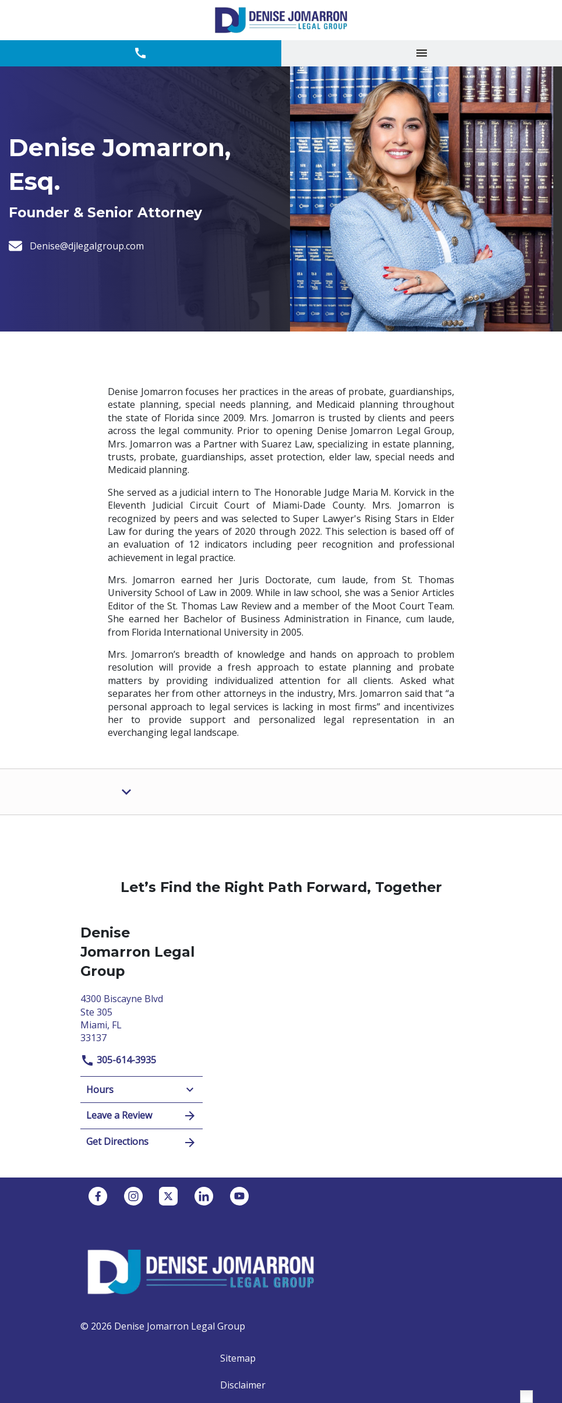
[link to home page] (281, 20)
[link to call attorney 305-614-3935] (140, 53)
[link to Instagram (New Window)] (133, 1196)
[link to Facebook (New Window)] (98, 1196)
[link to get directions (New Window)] (141, 1017)
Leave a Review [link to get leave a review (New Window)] (141, 1116)
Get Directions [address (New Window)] (141, 1142)
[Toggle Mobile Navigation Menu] (422, 53)
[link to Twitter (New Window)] (168, 1196)
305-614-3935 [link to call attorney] (118, 1059)
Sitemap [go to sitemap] (238, 1358)
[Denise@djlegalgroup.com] (87, 245)
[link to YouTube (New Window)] (239, 1196)
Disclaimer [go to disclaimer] (243, 1385)
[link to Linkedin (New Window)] (204, 1196)
